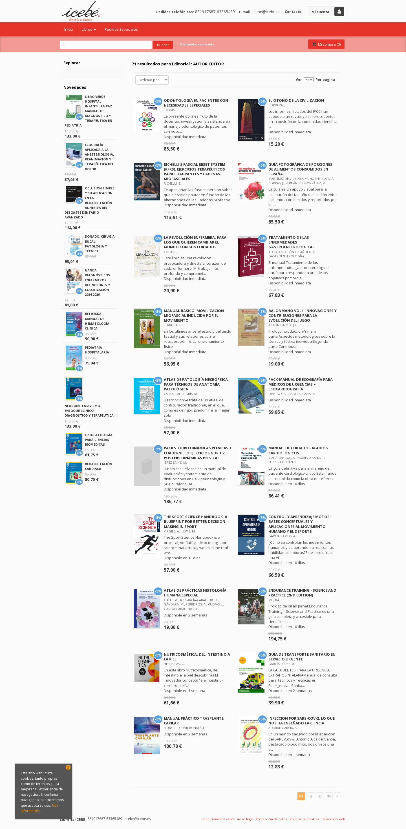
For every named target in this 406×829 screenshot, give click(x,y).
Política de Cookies (304, 819)
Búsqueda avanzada (196, 44)
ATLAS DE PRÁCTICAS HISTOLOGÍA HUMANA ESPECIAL (195, 593)
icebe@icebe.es (267, 11)
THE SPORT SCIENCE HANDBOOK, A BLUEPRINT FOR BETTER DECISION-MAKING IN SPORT (195, 521)
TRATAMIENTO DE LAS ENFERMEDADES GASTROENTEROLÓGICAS (291, 242)
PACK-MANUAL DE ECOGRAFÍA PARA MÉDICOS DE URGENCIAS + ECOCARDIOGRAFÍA (300, 384)
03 (319, 796)
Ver (299, 79)
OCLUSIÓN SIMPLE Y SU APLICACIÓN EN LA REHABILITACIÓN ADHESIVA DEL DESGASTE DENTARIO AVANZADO (89, 202)
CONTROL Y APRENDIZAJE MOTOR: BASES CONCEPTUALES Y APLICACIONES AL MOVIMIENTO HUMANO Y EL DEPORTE (299, 524)
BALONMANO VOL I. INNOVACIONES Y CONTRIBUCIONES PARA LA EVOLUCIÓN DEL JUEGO (302, 315)
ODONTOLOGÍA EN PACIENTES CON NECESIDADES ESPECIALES (196, 103)
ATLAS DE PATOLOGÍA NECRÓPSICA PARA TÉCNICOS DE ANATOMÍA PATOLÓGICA (196, 384)
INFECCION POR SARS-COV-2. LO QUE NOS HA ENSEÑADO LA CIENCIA (301, 721)
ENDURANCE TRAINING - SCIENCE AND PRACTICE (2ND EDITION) (302, 593)
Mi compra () (326, 44)
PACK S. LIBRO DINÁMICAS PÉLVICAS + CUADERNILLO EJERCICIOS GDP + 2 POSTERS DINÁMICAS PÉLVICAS (197, 452)
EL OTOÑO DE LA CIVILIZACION (296, 100)
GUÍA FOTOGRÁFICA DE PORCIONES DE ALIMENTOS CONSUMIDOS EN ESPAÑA (300, 169)
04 (329, 796)
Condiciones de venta (218, 819)
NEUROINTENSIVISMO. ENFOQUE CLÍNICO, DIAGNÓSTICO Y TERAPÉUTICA (89, 410)
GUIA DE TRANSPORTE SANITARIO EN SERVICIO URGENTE (302, 657)
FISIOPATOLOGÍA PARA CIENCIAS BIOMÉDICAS (98, 439)
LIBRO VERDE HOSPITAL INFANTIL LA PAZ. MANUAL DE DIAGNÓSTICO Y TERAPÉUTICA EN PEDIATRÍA (89, 111)
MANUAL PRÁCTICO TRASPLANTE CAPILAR (194, 721)
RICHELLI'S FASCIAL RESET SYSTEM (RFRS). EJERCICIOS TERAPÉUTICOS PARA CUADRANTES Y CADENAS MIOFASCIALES (194, 171)
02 (310, 796)
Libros (89, 29)
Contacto (293, 11)
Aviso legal (245, 819)
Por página (325, 79)
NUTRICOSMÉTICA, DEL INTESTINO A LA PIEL (197, 657)
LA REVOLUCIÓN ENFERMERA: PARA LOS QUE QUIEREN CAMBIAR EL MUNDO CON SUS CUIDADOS (195, 242)
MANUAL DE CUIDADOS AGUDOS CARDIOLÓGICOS (298, 450)
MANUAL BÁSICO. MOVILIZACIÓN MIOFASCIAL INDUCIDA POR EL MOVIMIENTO (194, 315)
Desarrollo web (333, 819)
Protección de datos (271, 819)
